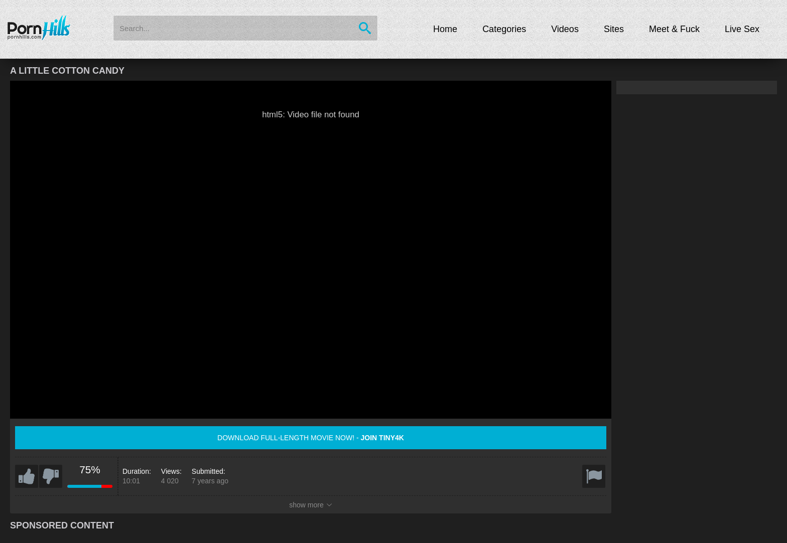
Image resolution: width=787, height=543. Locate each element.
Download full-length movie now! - (310, 438)
